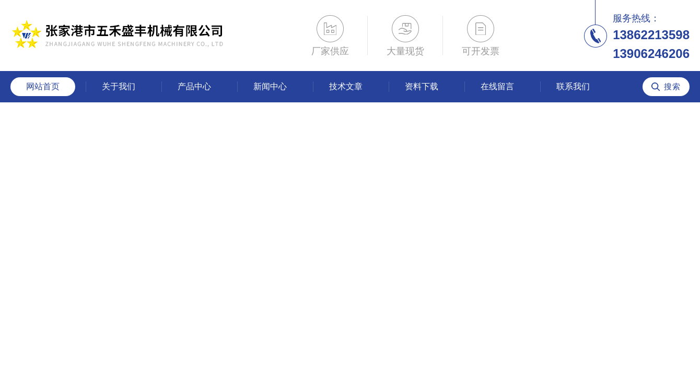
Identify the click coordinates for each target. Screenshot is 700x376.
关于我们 (118, 86)
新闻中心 (270, 86)
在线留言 (497, 86)
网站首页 (43, 86)
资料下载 (421, 86)
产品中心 (194, 86)
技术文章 (346, 86)
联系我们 (573, 86)
